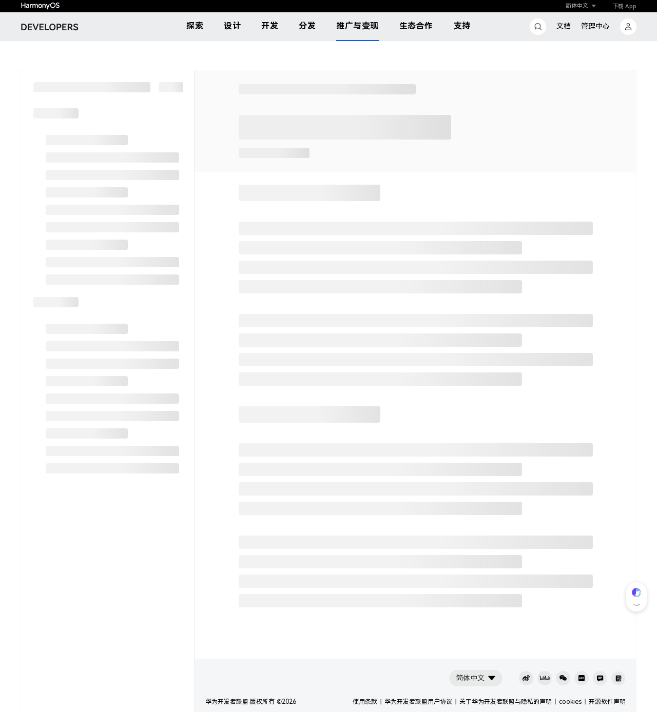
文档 (563, 26)
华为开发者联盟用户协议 (418, 701)
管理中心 (595, 26)
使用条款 (365, 701)
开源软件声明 (607, 701)
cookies (570, 701)
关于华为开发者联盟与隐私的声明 (505, 701)
